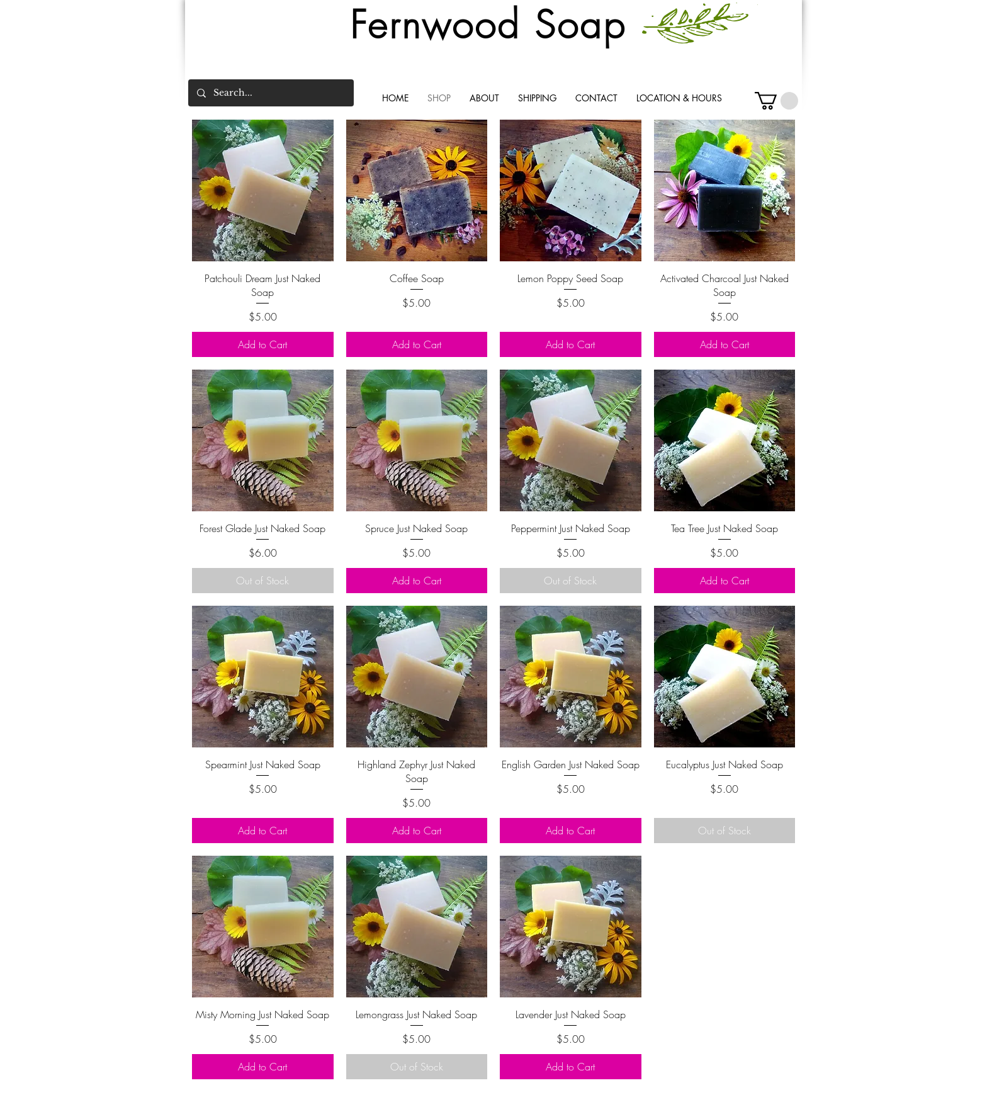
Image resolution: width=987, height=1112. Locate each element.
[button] (776, 101)
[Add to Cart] (263, 344)
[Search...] (270, 92)
